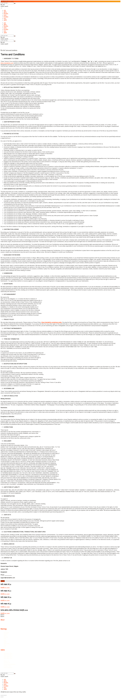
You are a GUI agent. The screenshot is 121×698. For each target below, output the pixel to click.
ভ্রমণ (5, 18)
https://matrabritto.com (7, 63)
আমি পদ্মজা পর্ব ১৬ (6, 597)
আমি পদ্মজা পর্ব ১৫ (6, 604)
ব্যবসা (5, 15)
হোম (5, 10)
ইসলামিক (6, 17)
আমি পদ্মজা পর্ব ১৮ (6, 584)
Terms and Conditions (11, 50)
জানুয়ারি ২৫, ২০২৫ (5, 607)
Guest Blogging (8, 667)
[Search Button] (14, 3)
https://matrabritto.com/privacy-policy (51, 322)
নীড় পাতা (3, 50)
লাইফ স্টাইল (7, 643)
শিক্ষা (5, 645)
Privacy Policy (7, 666)
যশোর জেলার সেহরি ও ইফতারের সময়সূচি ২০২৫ (14, 610)
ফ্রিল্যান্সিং (6, 13)
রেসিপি (5, 20)
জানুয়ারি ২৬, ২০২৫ (5, 587)
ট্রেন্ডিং (5, 12)
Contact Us (7, 662)
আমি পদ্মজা (6, 632)
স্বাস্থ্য (5, 647)
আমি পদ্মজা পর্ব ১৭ (6, 591)
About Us (6, 661)
